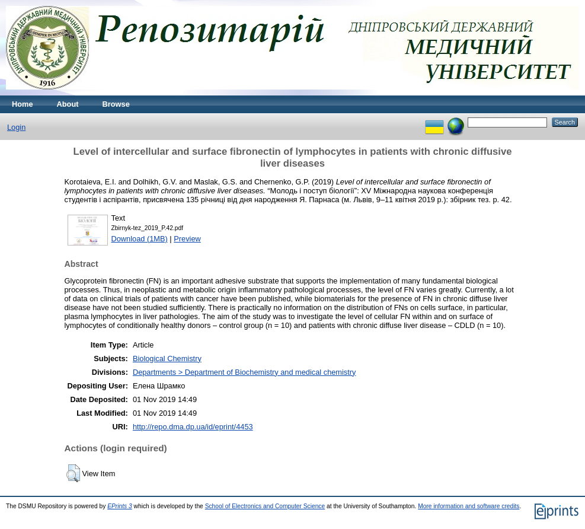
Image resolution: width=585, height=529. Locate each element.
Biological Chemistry (167, 358)
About (68, 104)
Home (22, 104)
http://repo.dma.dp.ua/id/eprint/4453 (193, 426)
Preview (187, 238)
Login (16, 127)
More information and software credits (468, 506)
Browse (116, 104)
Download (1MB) (139, 238)
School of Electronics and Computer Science (265, 506)
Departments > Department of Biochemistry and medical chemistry (244, 372)
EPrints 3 (119, 506)
